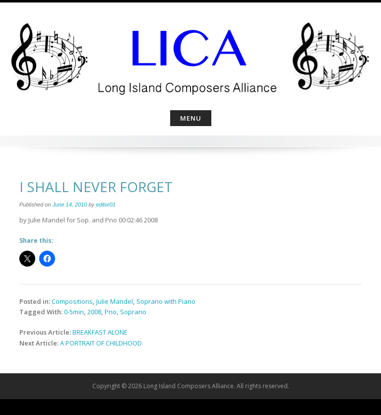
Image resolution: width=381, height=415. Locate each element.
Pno (111, 311)
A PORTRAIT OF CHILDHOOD (101, 343)
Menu (190, 118)
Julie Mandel (114, 301)
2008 (94, 311)
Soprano (133, 311)
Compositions (72, 301)
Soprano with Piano (165, 301)
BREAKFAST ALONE (99, 332)
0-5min (74, 311)
